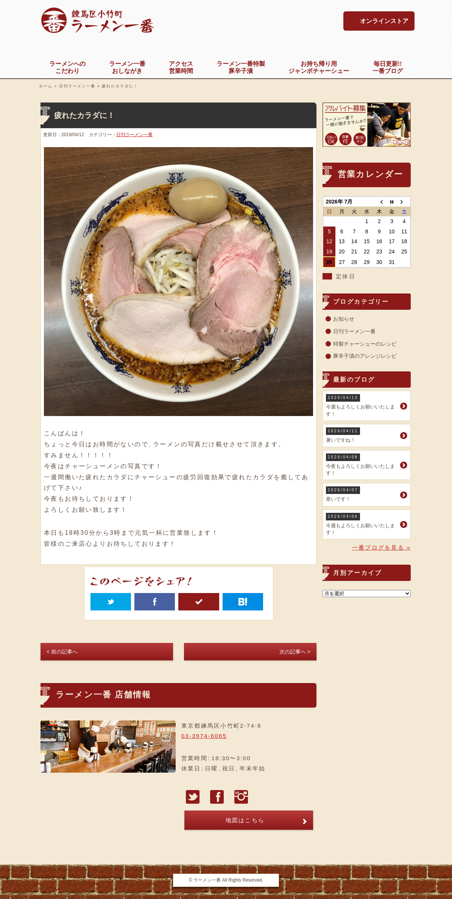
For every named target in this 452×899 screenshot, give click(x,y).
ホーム (46, 86)
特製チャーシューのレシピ (365, 344)
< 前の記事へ (62, 652)
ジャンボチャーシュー (318, 67)
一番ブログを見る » (381, 547)
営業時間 (181, 67)
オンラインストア (384, 21)
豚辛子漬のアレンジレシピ (365, 356)
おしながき (127, 67)
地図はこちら (245, 820)
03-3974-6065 (204, 736)
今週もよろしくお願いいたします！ (362, 405)
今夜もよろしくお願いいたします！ (362, 464)
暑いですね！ (362, 435)
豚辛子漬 (241, 67)
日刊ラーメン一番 (77, 86)
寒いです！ (362, 494)
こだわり (67, 67)
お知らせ (343, 319)
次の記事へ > (294, 652)
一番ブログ (388, 67)
